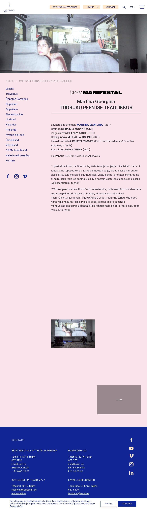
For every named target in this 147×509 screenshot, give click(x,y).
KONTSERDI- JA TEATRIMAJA (28, 479)
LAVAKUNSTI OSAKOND (81, 479)
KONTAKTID (111, 7)
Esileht (10, 88)
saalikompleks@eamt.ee (24, 489)
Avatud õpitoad (15, 134)
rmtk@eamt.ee (76, 464)
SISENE (91, 7)
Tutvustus (12, 93)
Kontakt (10, 160)
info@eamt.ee (18, 464)
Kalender (11, 124)
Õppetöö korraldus (17, 98)
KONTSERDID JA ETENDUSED (65, 7)
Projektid (11, 129)
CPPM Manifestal (16, 150)
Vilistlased (12, 145)
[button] (124, 7)
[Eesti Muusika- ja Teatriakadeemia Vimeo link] (131, 456)
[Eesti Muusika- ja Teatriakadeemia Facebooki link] (131, 440)
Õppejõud (11, 104)
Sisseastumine (14, 114)
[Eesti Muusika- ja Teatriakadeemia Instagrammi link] (131, 464)
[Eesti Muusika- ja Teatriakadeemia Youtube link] (131, 448)
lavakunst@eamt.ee (78, 493)
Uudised (11, 119)
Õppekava (12, 109)
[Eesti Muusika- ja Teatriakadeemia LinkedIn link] (131, 473)
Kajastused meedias (18, 155)
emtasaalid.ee (18, 493)
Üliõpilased (12, 140)
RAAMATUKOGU (77, 450)
